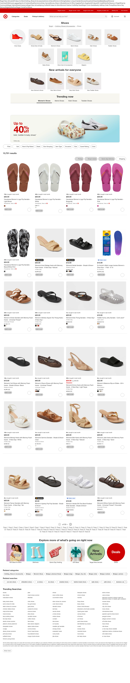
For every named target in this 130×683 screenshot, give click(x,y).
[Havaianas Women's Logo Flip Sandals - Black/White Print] (18, 266)
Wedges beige (68, 574)
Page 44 (51, 531)
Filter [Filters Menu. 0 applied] (7, 146)
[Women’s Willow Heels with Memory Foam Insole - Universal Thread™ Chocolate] (111, 504)
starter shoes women (9, 621)
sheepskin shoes (8, 626)
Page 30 (52, 529)
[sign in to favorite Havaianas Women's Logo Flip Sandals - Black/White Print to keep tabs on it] (29, 275)
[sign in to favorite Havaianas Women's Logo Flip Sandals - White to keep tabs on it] (60, 211)
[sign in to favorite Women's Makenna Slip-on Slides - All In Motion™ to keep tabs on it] (122, 395)
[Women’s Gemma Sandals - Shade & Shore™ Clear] (49, 439)
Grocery (83, 1)
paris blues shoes (82, 621)
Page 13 (71, 527)
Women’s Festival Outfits (68, 5)
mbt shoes (105, 604)
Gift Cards (100, 3)
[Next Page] (125, 573)
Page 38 (100, 529)
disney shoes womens (9, 631)
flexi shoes (31, 621)
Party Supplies (85, 3)
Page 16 (90, 527)
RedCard (13, 7)
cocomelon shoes (58, 597)
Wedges (28, 574)
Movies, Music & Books (57, 3)
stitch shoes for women (9, 606)
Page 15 (83, 527)
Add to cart (8, 209)
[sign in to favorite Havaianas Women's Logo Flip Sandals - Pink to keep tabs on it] (122, 209)
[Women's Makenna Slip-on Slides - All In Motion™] (111, 384)
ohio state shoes (107, 633)
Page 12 (65, 527)
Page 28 (40, 529)
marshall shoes (81, 631)
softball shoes (7, 636)
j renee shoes (56, 614)
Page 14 (77, 527)
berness (55, 609)
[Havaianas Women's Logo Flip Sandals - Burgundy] (80, 200)
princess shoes (7, 633)
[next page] (70, 524)
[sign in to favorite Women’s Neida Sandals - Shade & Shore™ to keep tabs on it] (91, 275)
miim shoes (31, 601)
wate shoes (94, 582)
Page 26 (27, 529)
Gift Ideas (93, 3)
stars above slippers (33, 623)
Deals (18, 5)
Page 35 (82, 529)
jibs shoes (55, 636)
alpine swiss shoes (33, 626)
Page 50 (87, 531)
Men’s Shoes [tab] (59, 101)
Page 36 (88, 529)
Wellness (10, 3)
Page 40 (113, 529)
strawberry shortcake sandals (86, 609)
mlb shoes (105, 626)
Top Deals (79, 5)
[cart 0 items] (125, 16)
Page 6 (32, 527)
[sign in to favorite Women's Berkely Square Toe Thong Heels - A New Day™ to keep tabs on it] (60, 329)
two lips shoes (7, 618)
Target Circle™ (61, 10)
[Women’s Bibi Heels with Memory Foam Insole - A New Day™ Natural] (80, 439)
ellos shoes (31, 614)
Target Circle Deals (88, 5)
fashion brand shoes (78, 582)
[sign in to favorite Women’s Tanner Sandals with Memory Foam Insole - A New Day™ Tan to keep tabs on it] (29, 515)
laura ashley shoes (8, 616)
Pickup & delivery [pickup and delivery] (39, 16)
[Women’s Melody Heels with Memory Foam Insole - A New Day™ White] (18, 439)
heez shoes (105, 623)
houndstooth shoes (33, 633)
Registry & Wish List (102, 10)
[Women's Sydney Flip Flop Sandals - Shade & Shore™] (49, 505)
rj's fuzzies (56, 623)
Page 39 (106, 529)
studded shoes (62, 582)
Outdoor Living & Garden (73, 1)
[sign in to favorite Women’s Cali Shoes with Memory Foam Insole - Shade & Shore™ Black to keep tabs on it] (29, 393)
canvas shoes (81, 614)
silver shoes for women (59, 601)
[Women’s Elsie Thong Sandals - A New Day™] (80, 318)
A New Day (38, 269)
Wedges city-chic (80, 574)
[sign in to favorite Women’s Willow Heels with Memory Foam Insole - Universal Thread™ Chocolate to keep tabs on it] (122, 513)
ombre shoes (56, 616)
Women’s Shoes (38, 574)
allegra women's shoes (109, 618)
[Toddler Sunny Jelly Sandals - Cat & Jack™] (111, 318)
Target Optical (12, 5)
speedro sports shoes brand (110, 614)
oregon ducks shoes (33, 636)
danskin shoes (57, 606)
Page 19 (108, 527)
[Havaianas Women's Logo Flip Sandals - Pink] (111, 200)
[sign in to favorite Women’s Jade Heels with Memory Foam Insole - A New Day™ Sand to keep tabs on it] (122, 447)
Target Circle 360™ (88, 10)
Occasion (68, 146)
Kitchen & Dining (59, 1)
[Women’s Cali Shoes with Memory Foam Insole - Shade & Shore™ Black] (18, 384)
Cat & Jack (100, 319)
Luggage (16, 3)
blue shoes (6, 595)
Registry (8, 7)
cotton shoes (31, 618)
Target (51, 26)
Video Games (45, 3)
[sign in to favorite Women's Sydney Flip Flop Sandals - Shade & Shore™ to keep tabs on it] (60, 515)
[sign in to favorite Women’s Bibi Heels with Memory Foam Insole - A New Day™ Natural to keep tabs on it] (91, 447)
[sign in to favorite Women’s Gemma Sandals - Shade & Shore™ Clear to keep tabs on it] (60, 449)
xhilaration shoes (25, 582)
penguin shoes (106, 616)
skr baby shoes (81, 636)
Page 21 (120, 527)
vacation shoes (32, 616)
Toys (32, 3)
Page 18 (102, 527)
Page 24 (15, 529)
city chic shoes (106, 606)
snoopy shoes (57, 628)
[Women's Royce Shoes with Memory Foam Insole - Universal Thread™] (49, 384)
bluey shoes (80, 604)
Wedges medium (105, 574)
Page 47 (69, 531)
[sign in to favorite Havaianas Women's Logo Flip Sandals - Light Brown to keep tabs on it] (29, 209)
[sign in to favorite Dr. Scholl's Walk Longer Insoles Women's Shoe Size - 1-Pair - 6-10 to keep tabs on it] (122, 275)
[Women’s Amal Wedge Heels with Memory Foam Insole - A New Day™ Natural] (49, 266)
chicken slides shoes (9, 609)
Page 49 (81, 531)
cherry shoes (81, 595)
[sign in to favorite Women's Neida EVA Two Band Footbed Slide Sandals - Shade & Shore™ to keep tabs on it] (91, 515)
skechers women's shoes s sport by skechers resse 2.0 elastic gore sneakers (114, 598)
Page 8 (42, 527)
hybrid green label (82, 611)
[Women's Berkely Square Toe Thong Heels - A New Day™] (49, 319)
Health (5, 3)
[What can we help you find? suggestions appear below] (78, 16)
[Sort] (16, 147)
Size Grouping (48, 146)
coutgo (5, 628)
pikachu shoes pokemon (10, 623)
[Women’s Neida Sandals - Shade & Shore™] (80, 265)
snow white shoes (58, 595)
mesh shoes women (33, 595)
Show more (7, 650)
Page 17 (96, 527)
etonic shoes (106, 592)
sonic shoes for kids (8, 604)
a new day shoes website (109, 628)
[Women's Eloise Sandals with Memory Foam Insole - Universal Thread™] (18, 319)
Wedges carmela (118, 574)
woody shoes (81, 628)
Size (75, 146)
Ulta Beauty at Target (113, 3)
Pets (104, 3)
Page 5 (26, 527)
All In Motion (100, 387)
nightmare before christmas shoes (112, 631)
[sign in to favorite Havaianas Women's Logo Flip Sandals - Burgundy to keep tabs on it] (91, 209)
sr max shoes (106, 636)
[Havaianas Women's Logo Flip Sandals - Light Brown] (18, 200)
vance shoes (106, 595)
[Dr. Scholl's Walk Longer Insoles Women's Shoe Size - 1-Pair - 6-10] (111, 266)
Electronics (37, 3)
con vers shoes (10, 582)
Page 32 (64, 529)
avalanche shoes (33, 609)
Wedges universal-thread (53, 574)
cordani (55, 618)
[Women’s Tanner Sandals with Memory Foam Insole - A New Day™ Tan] (18, 504)
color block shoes (58, 604)
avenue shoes (32, 611)
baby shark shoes (8, 601)
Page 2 (11, 527)
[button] (39, 260)
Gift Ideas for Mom (19, 1)
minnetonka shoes (107, 611)
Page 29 (46, 529)
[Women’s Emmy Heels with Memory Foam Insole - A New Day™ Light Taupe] (80, 386)
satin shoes (106, 582)
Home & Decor (49, 1)
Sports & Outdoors (25, 3)
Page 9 (47, 527)
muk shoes (80, 633)
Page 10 (53, 527)
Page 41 (119, 529)
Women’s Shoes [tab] (44, 101)
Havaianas (7, 203)
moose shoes (106, 601)
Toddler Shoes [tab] (86, 101)
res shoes (50, 582)
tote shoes (56, 621)
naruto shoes (56, 611)
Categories (16, 16)
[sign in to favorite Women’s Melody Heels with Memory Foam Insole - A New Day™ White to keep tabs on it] (29, 447)
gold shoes (31, 606)
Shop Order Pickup (107, 5)
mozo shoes (105, 609)
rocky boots (56, 633)
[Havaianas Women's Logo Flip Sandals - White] (49, 200)
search (106, 17)
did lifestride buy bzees (84, 623)
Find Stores (28, 7)
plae (29, 592)
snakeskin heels (57, 631)
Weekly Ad (97, 5)
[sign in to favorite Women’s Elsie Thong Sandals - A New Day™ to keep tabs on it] (91, 327)
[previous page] (59, 524)
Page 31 (58, 529)
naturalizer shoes (8, 597)
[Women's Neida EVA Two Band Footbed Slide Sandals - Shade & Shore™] (80, 505)
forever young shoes (9, 638)
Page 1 (5, 527)
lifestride (30, 597)
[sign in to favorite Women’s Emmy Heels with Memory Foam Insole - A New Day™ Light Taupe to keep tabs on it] (91, 395)
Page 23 (9, 529)
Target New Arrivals (6, 1)
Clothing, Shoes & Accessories (35, 1)
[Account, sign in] (115, 16)
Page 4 (21, 527)
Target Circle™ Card (74, 10)
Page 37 (94, 529)
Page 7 (37, 527)
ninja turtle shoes (8, 611)
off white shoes (106, 621)
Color (93, 146)
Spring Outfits (43, 5)
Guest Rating (84, 146)
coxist (79, 626)
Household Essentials (93, 1)
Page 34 (76, 529)
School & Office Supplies (73, 3)
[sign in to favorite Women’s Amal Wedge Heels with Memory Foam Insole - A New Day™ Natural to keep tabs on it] (60, 275)
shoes (4, 592)
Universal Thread (9, 322)
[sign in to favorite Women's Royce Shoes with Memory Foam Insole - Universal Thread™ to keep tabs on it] (60, 395)
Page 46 (63, 531)
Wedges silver (93, 574)
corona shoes (32, 628)
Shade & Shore (70, 267)
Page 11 (59, 527)
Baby (102, 1)
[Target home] (5, 16)
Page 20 (114, 527)
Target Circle (20, 7)
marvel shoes (7, 614)
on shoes (39, 582)
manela (79, 597)
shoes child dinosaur (83, 606)
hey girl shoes (32, 604)
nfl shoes (80, 616)
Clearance (23, 5)
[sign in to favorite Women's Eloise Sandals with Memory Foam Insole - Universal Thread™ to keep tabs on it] (29, 329)
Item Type (59, 146)
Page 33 (70, 529)
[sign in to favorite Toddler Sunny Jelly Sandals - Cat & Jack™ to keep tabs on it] (122, 327)
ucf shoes (80, 618)
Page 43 (44, 531)
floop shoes (80, 601)
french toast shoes (33, 631)
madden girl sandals (58, 626)
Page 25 (21, 529)
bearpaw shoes (81, 592)
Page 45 (57, 531)
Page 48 (75, 531)
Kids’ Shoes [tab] (72, 101)
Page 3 (16, 527)
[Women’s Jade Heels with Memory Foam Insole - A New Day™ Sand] (111, 439)
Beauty (106, 1)
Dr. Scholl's (100, 269)
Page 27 (33, 529)
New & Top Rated (27, 146)
